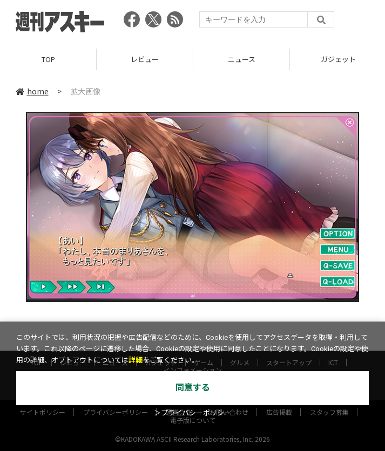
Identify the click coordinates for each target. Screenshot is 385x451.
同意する (192, 387)
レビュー (145, 59)
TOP (48, 59)
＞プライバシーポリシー (192, 413)
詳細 (136, 360)
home (32, 91)
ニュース (241, 59)
